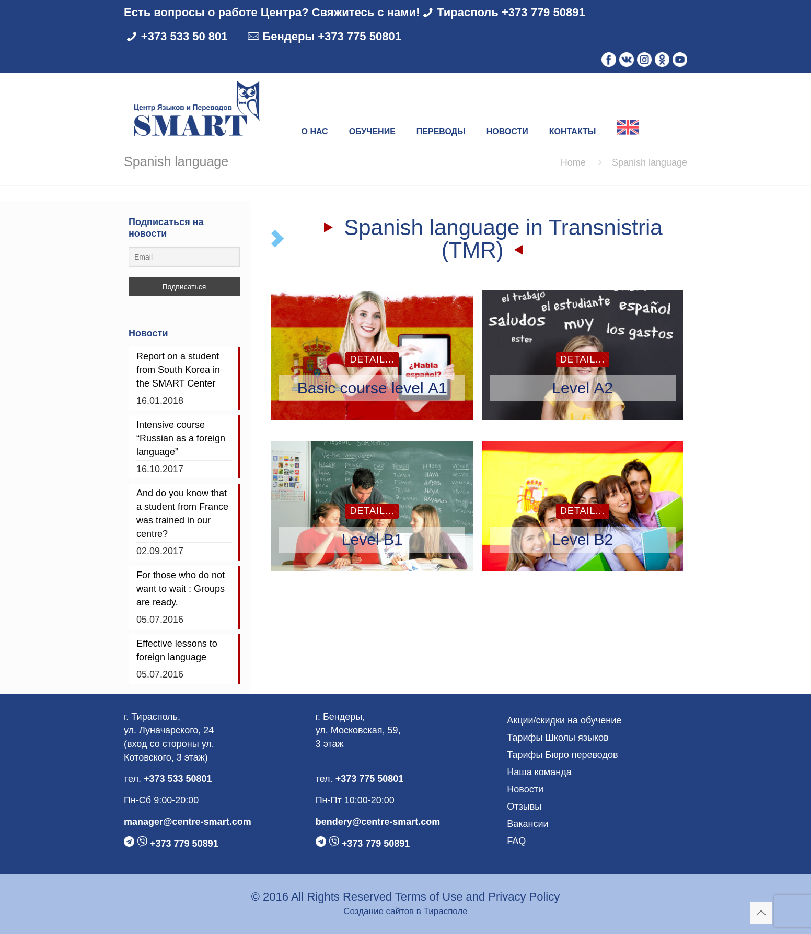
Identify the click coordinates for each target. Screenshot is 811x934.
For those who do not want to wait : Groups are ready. (180, 589)
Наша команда (539, 772)
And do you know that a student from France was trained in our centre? (182, 513)
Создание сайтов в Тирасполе (405, 911)
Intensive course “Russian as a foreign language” (180, 438)
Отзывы (524, 806)
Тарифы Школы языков (557, 737)
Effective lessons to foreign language (176, 650)
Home (573, 162)
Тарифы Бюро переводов (562, 755)
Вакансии (527, 824)
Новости (525, 789)
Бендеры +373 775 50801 (331, 36)
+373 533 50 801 (184, 36)
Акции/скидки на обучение (564, 720)
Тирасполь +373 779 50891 (511, 12)
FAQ (516, 841)
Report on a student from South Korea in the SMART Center (178, 370)
